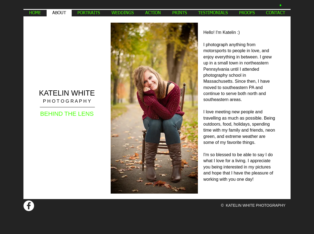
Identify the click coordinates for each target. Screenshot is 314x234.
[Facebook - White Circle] (28, 205)
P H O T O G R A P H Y (67, 101)
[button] (280, 5)
